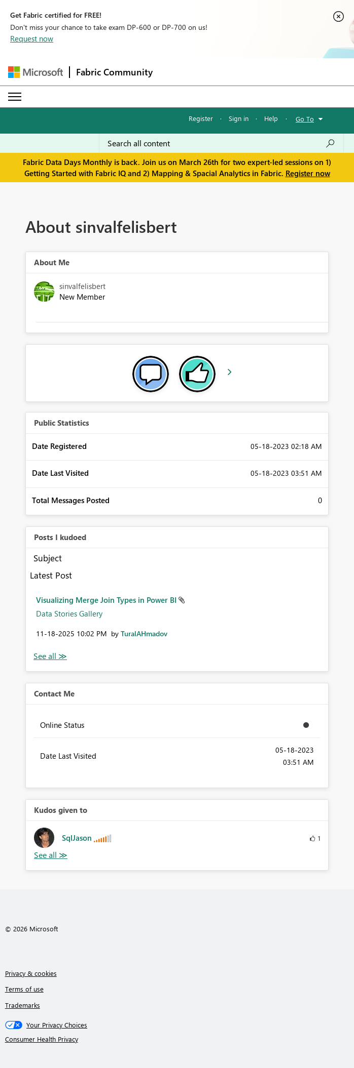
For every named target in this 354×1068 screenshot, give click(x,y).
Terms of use (24, 988)
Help (271, 118)
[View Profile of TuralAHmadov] (144, 633)
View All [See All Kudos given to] (50, 855)
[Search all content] (221, 143)
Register (201, 118)
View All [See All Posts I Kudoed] (50, 656)
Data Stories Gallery (69, 613)
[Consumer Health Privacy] (177, 1039)
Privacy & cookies (31, 973)
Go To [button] (305, 118)
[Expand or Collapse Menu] (14, 96)
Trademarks (22, 1005)
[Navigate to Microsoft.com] (35, 72)
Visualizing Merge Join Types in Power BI (107, 600)
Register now (308, 173)
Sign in (239, 118)
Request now (31, 38)
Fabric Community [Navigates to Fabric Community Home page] (114, 72)
